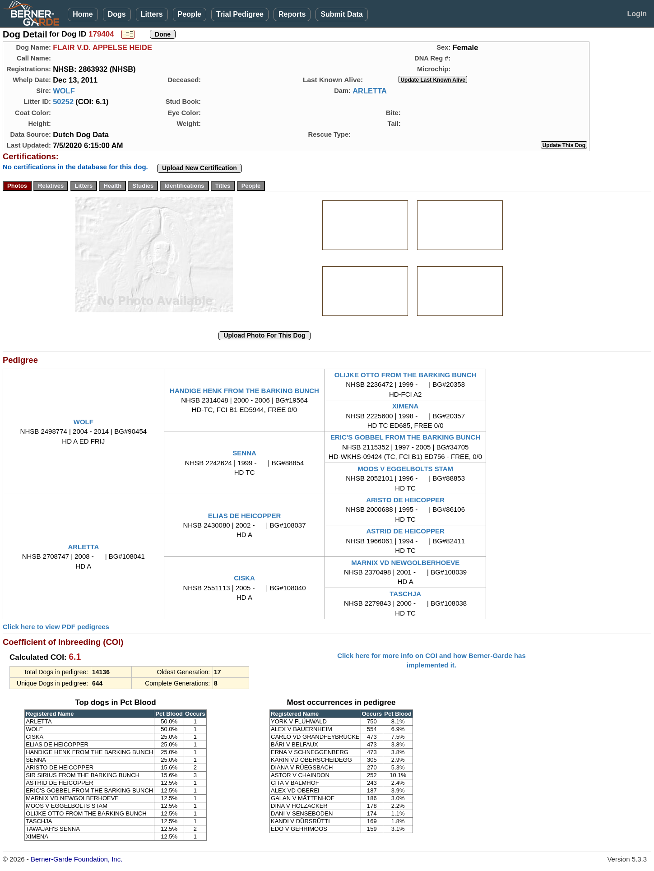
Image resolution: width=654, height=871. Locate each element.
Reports (292, 14)
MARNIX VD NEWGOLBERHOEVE (405, 562)
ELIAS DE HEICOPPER (244, 515)
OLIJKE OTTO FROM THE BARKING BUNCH (405, 375)
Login (637, 14)
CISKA (244, 578)
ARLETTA (370, 91)
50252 (63, 101)
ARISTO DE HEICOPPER (405, 500)
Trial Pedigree (240, 14)
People (189, 14)
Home (83, 14)
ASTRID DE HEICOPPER (405, 531)
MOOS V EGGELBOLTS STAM (405, 469)
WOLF (64, 91)
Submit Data (341, 14)
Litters (152, 14)
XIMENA (405, 406)
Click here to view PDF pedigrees (56, 626)
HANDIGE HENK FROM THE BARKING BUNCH (244, 390)
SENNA (244, 453)
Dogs (117, 14)
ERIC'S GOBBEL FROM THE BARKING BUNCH (405, 437)
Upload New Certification (199, 167)
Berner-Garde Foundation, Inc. (76, 859)
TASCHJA (405, 594)
